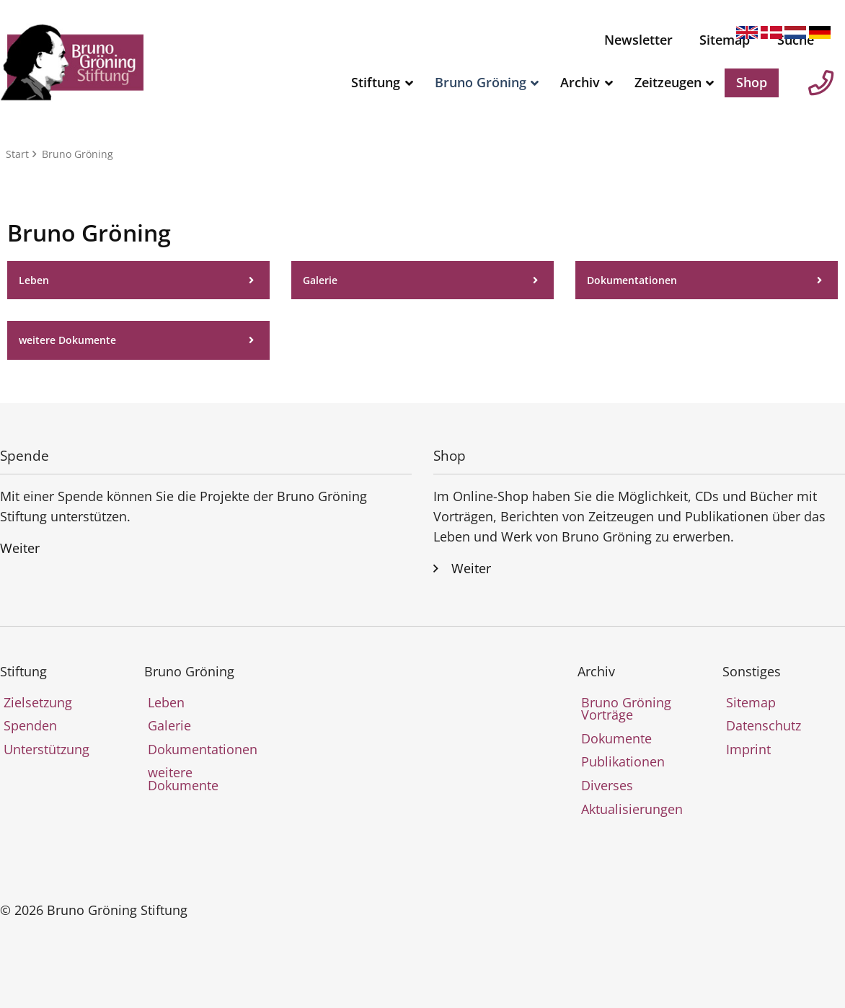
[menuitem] (638, 40)
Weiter (20, 548)
